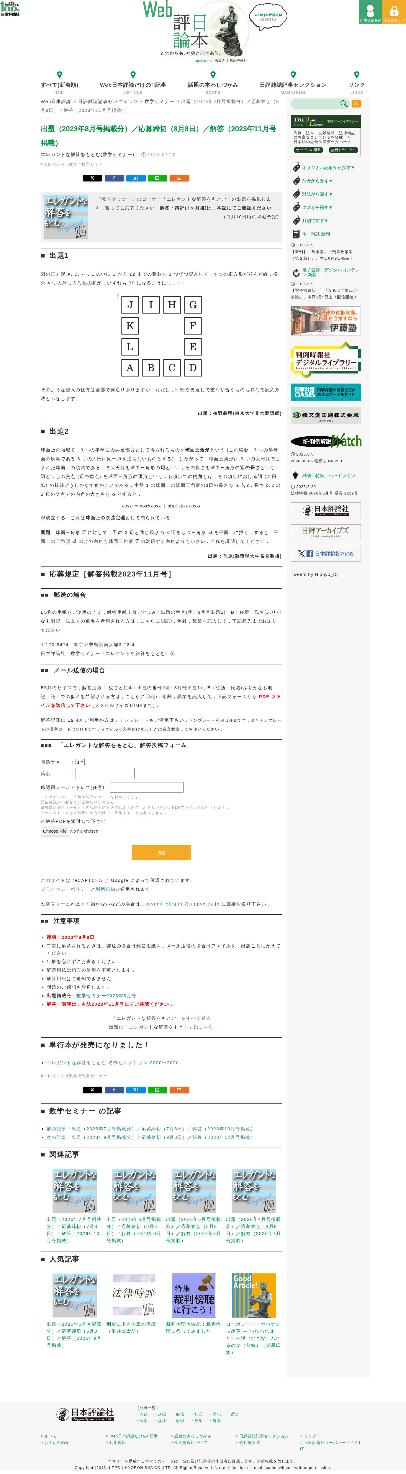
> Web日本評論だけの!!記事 (132, 1436)
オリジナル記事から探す (328, 167)
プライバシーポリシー (66, 889)
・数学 (196, 1421)
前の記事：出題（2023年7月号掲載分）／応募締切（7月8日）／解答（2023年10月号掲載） (151, 1128)
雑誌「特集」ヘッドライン (328, 475)
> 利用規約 (116, 1442)
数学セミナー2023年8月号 (106, 995)
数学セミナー (94, 164)
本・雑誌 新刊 (316, 233)
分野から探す (317, 180)
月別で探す (315, 220)
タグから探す (317, 207)
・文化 (215, 1414)
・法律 (141, 1414)
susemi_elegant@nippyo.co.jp (182, 903)
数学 (73, 164)
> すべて (49, 1436)
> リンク (308, 1436)
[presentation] (85, 274)
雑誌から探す (317, 193)
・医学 (141, 1421)
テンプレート (134, 720)
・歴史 (233, 1414)
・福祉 (160, 1421)
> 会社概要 (247, 1442)
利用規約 (106, 889)
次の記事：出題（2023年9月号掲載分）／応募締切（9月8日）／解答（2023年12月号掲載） (151, 1137)
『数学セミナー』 (117, 199)
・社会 (196, 1414)
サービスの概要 (308, 150)
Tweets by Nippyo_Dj (314, 574)
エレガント (54, 164)
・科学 (215, 1421)
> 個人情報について (189, 1442)
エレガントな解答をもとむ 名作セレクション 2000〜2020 (113, 1062)
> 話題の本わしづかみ (191, 1436)
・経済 (178, 1414)
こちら (206, 1026)
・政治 (160, 1414)
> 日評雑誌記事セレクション (262, 1436)
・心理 (178, 1421)
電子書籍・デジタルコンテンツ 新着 (331, 272)
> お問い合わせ (55, 1442)
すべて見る (198, 1018)
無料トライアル (343, 150)
